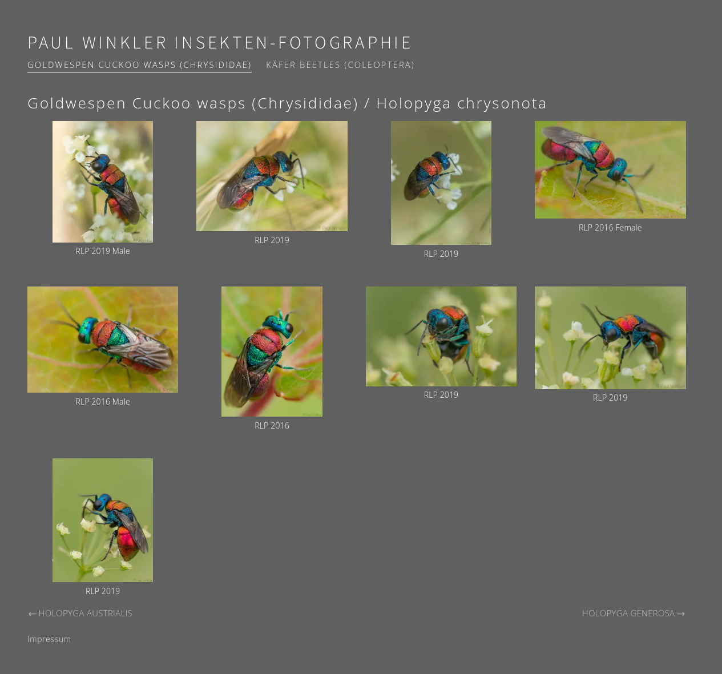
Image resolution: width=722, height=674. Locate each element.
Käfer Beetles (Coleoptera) (340, 64)
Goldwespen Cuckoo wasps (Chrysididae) (139, 64)
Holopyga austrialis (79, 613)
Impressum (49, 638)
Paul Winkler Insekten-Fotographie (220, 43)
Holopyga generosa (634, 613)
